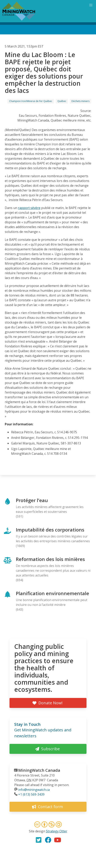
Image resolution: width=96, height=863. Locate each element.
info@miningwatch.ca (34, 789)
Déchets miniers (80, 101)
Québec (61, 101)
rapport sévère (29, 208)
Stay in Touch (27, 724)
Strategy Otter (56, 831)
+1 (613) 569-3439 (31, 794)
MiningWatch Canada (39, 770)
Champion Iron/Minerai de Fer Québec (30, 101)
